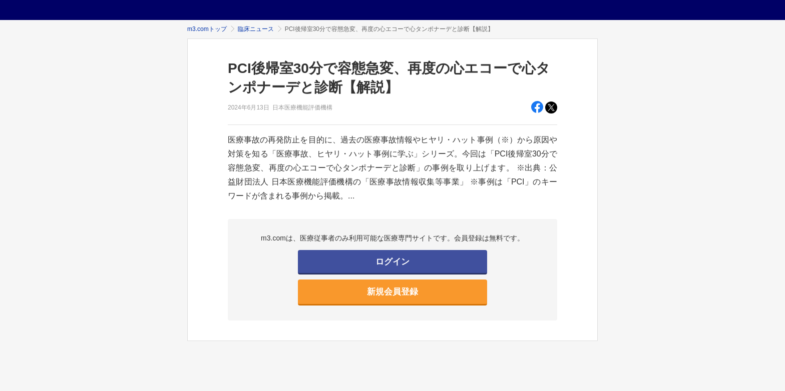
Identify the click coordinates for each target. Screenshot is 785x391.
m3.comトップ (207, 29)
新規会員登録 (392, 291)
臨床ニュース (256, 29)
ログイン (392, 261)
